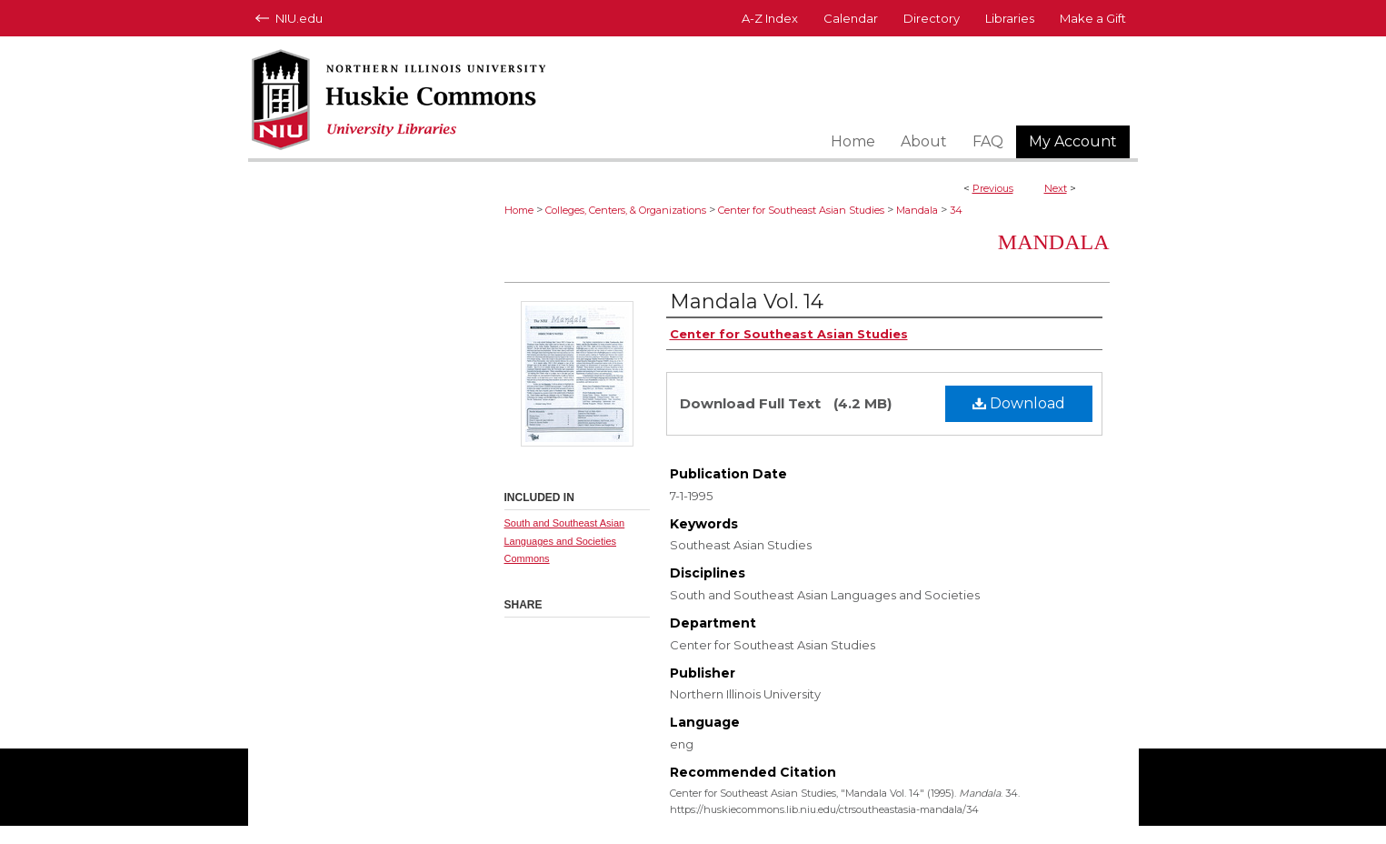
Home (518, 210)
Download (1018, 403)
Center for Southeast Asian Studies (801, 210)
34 (956, 210)
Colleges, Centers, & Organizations (625, 210)
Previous (992, 188)
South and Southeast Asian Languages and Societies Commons (564, 541)
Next (1055, 188)
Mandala (917, 210)
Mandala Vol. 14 (746, 301)
